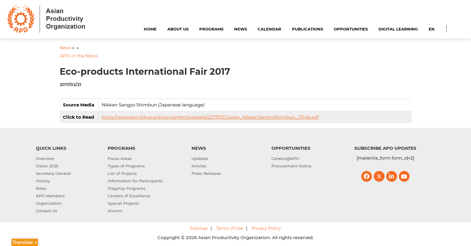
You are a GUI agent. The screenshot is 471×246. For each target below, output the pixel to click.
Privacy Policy (266, 228)
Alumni (115, 210)
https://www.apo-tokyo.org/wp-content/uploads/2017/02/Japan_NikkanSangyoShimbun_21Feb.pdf (210, 117)
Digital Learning (398, 29)
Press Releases (206, 173)
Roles (41, 188)
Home (150, 29)
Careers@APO (285, 158)
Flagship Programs (127, 188)
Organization (49, 203)
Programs (211, 29)
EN (432, 29)
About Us (178, 29)
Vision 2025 (47, 166)
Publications (307, 29)
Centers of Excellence (129, 195)
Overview (45, 158)
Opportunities (351, 29)
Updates (200, 158)
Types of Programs (126, 166)
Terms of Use (229, 228)
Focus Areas (120, 158)
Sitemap (199, 228)
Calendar (269, 29)
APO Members (50, 195)
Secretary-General (53, 173)
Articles (199, 166)
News (240, 29)
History (43, 180)
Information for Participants (135, 180)
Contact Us (46, 210)
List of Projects (122, 173)
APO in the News (79, 56)
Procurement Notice (291, 166)
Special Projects (123, 203)
